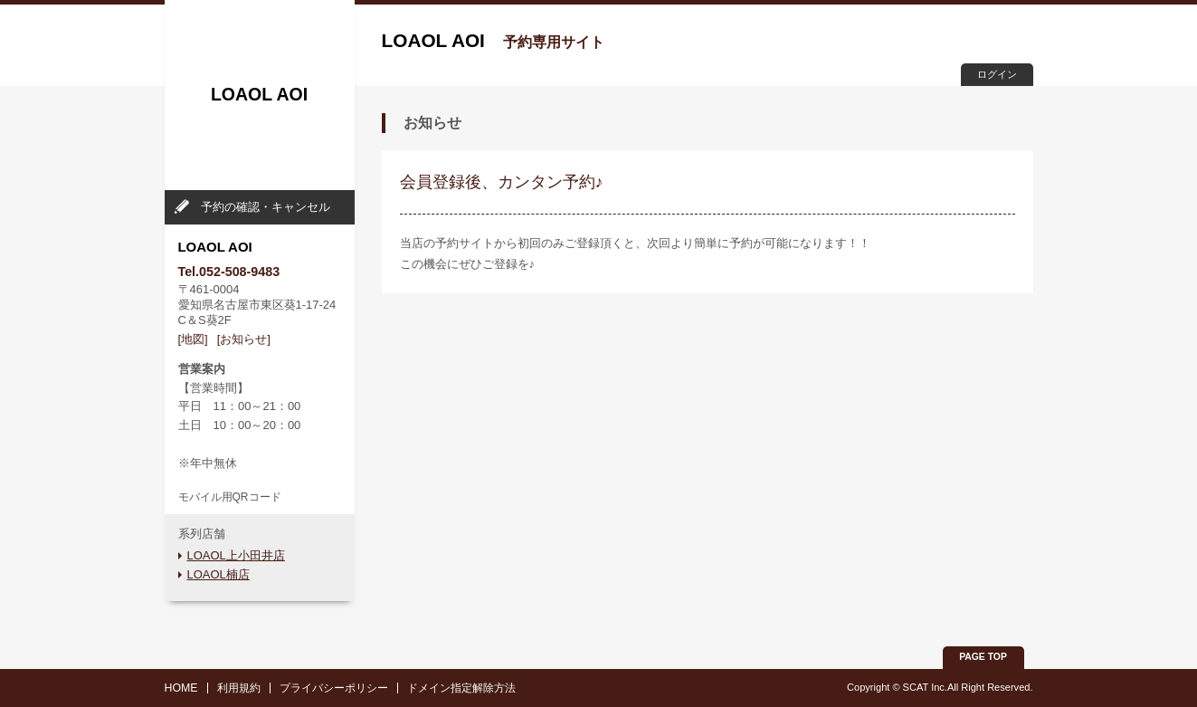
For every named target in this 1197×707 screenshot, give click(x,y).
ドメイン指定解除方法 (461, 688)
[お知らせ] (244, 339)
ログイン (997, 74)
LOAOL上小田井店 (236, 555)
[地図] (193, 339)
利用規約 (239, 688)
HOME (181, 688)
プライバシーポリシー (334, 688)
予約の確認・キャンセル (265, 207)
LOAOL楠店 (218, 574)
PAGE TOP (983, 657)
